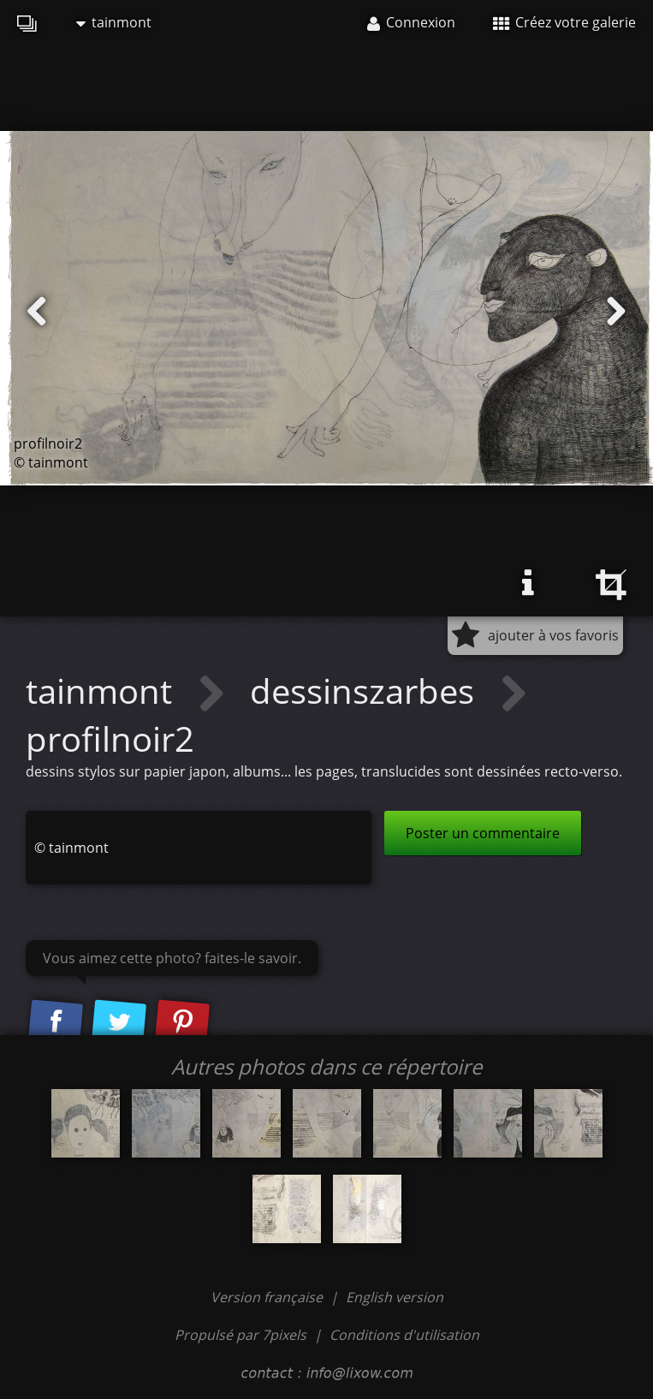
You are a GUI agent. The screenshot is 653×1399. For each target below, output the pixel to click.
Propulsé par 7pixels (240, 1334)
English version (394, 1297)
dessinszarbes (366, 690)
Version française (268, 1297)
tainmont (113, 22)
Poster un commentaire (483, 833)
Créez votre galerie (564, 22)
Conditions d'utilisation (404, 1334)
